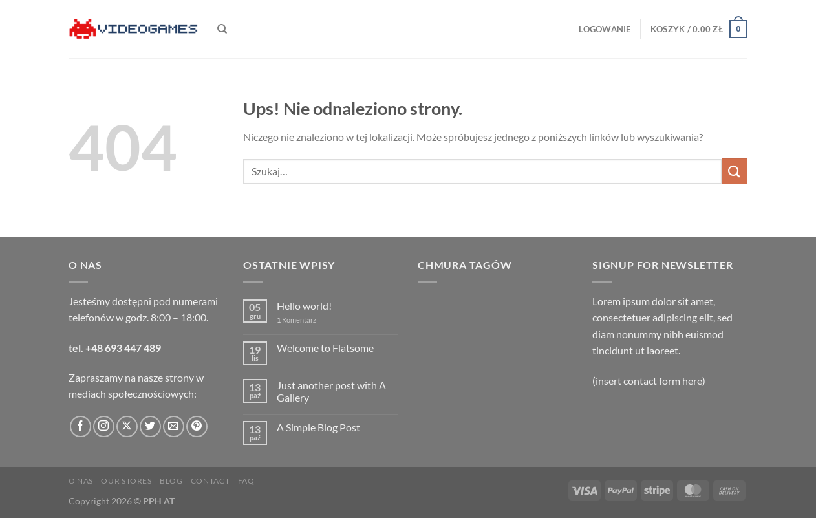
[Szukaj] (222, 29)
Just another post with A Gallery (331, 391)
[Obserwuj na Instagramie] (103, 426)
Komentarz (296, 320)
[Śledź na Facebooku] (80, 426)
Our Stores (126, 481)
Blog (171, 481)
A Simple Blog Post (318, 427)
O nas (81, 481)
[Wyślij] (734, 171)
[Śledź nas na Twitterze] (150, 426)
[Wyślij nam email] (173, 426)
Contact (210, 481)
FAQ (246, 481)
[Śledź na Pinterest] (197, 426)
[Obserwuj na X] (127, 426)
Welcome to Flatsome (325, 347)
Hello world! (304, 305)
